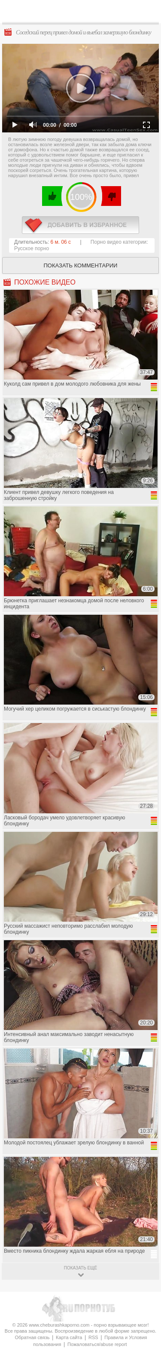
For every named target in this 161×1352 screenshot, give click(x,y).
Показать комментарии (81, 265)
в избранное (80, 225)
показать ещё (80, 1268)
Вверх (144, 1265)
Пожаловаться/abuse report (97, 1344)
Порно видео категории (118, 242)
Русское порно (31, 248)
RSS (93, 1337)
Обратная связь (32, 1337)
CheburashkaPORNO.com (82, 13)
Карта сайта (69, 1337)
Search (148, 11)
